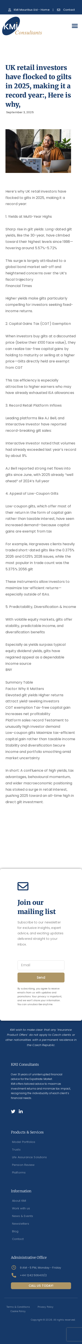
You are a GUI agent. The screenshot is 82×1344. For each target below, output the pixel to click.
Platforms (19, 1172)
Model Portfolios (23, 1142)
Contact (18, 1239)
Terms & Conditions (18, 1307)
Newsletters (20, 1224)
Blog (15, 1231)
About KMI (19, 1201)
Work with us (21, 1208)
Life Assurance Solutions (29, 1157)
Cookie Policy (18, 1311)
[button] (75, 26)
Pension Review (23, 1165)
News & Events (22, 1216)
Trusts (16, 1149)
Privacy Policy (45, 1307)
